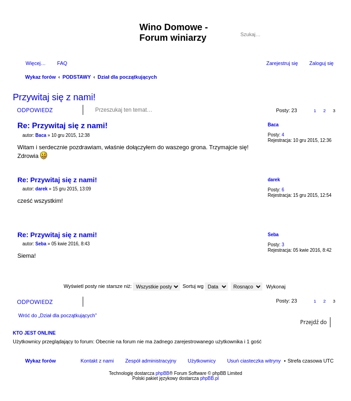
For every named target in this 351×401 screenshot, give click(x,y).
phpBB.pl (209, 378)
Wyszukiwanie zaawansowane (327, 34)
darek (274, 179)
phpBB (163, 373)
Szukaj (314, 34)
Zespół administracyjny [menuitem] (150, 360)
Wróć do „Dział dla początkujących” (57, 315)
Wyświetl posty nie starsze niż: (122, 286)
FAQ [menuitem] (62, 63)
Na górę (331, 165)
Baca (273, 124)
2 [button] (324, 110)
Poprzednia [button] (305, 110)
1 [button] (315, 110)
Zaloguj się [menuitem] (321, 63)
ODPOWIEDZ (35, 110)
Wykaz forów (40, 360)
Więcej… (36, 63)
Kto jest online (34, 333)
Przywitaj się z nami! (54, 97)
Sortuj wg (206, 286)
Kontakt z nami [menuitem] (97, 360)
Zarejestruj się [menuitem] (282, 63)
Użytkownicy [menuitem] (202, 360)
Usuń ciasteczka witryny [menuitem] (254, 360)
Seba (273, 234)
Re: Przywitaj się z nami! (62, 125)
